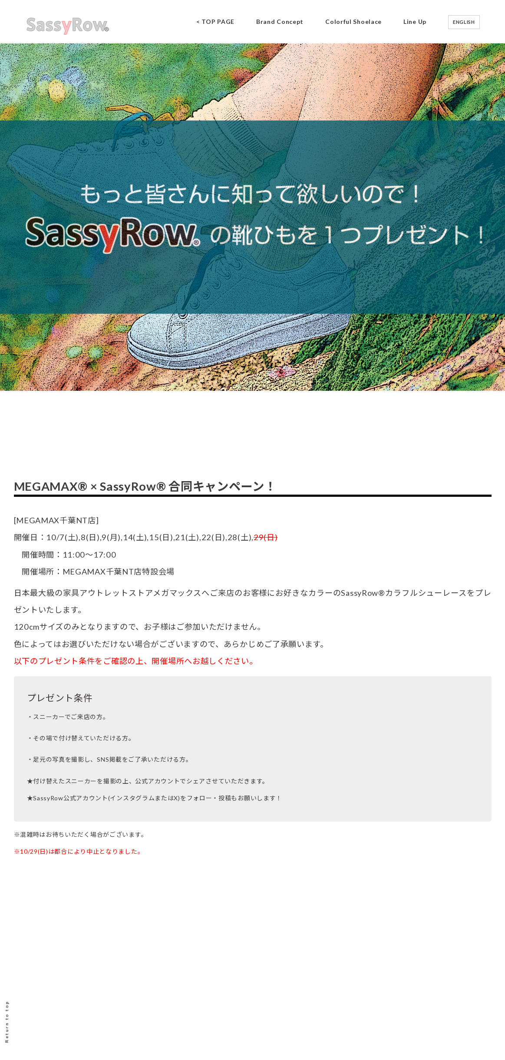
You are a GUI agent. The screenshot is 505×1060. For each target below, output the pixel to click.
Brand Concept (280, 21)
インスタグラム (132, 798)
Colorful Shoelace (353, 21)
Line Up (414, 21)
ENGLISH (464, 22)
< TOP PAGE (215, 21)
